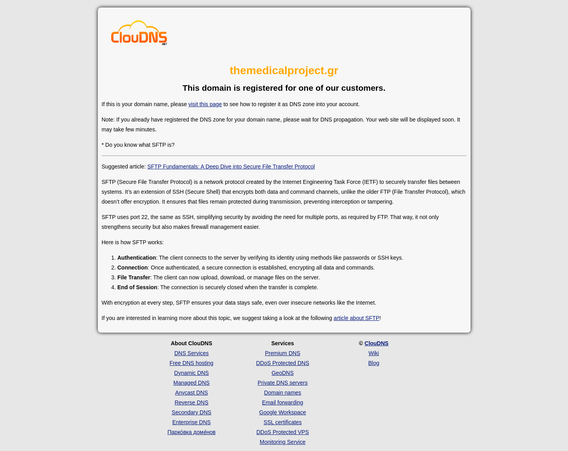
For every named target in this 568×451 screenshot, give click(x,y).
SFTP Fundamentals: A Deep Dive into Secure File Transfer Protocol (231, 166)
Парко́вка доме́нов (192, 432)
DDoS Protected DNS (282, 363)
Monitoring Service (283, 442)
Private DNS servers (283, 383)
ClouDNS (376, 343)
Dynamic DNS (191, 373)
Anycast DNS (191, 392)
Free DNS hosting (191, 363)
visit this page (205, 104)
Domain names (282, 392)
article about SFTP (356, 318)
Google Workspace (282, 412)
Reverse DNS (192, 402)
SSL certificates (282, 422)
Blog (373, 363)
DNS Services (191, 353)
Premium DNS (282, 353)
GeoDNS (282, 373)
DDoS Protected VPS (282, 432)
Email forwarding (282, 402)
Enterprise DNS (191, 422)
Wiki (373, 353)
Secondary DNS (191, 412)
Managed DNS (192, 383)
